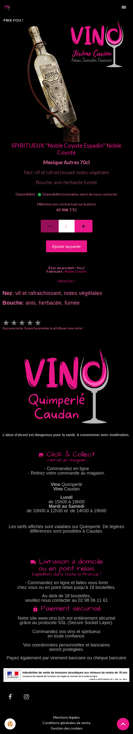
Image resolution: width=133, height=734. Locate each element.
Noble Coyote (76, 271)
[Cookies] (10, 724)
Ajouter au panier (66, 246)
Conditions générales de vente (66, 723)
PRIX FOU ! (67, 281)
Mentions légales (66, 717)
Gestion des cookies (67, 728)
